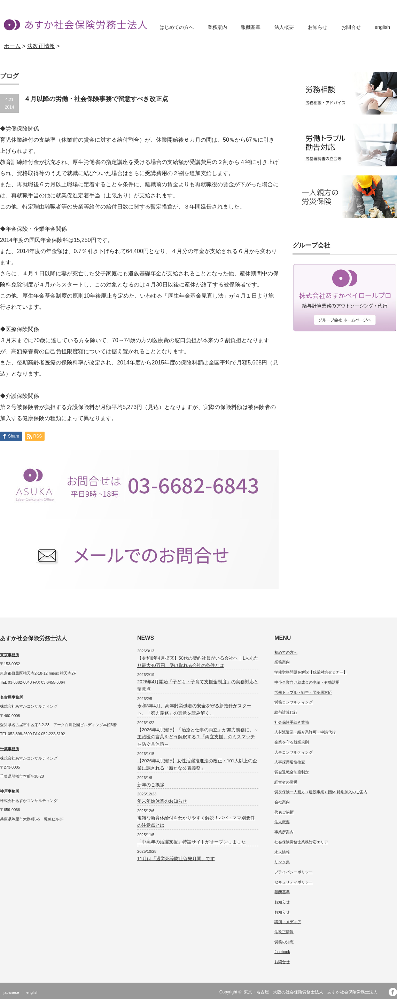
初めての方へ (285, 652)
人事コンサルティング (293, 752)
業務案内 (217, 27)
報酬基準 (250, 27)
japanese (11, 992)
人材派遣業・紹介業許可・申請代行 (305, 732)
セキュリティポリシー (293, 882)
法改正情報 (284, 932)
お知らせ (317, 27)
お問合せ (351, 27)
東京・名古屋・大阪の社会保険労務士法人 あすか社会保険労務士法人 (313, 992)
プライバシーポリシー (293, 872)
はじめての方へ (176, 27)
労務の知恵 (284, 942)
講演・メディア (287, 922)
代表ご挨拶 (284, 812)
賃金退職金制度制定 (291, 772)
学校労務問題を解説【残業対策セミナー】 (310, 672)
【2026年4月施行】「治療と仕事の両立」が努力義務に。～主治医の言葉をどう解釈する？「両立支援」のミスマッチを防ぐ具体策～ (197, 737)
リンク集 (282, 862)
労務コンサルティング (293, 702)
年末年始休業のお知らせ (162, 801)
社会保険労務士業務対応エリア (301, 842)
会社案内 (282, 802)
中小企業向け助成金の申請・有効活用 (307, 682)
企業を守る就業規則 (291, 742)
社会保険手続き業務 (291, 722)
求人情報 (282, 852)
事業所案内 (284, 832)
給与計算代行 (285, 712)
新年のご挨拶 (150, 784)
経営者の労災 (285, 782)
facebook (282, 952)
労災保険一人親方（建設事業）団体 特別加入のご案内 (320, 792)
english (382, 27)
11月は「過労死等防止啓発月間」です (176, 858)
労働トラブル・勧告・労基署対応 (303, 692)
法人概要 (284, 27)
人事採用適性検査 (289, 762)
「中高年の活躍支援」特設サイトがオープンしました (191, 841)
